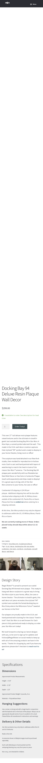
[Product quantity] (6, 426)
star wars (12, 549)
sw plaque (27, 549)
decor (12, 546)
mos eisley (30, 546)
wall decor (10, 551)
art (8, 546)
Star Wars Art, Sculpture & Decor (20, 544)
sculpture (5, 549)
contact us (19, 502)
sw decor (20, 549)
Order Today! (20, 426)
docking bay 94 (20, 546)
